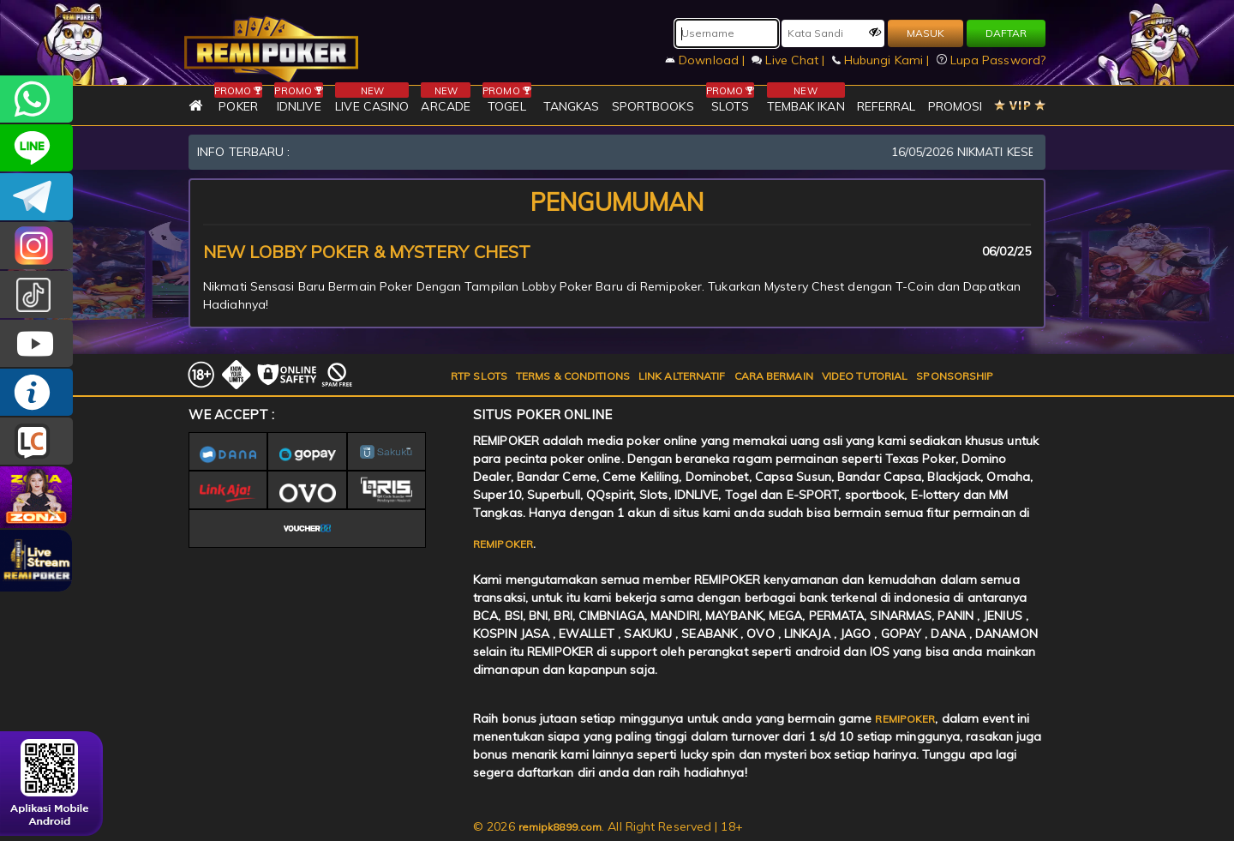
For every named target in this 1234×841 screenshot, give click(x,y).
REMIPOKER (503, 544)
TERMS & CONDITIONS (573, 375)
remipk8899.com (560, 826)
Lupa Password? (991, 60)
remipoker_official (36, 147)
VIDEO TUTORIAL (865, 375)
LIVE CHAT (36, 441)
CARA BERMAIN (773, 375)
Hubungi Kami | (882, 60)
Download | (706, 60)
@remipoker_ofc (36, 294)
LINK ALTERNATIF (682, 375)
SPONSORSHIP (954, 375)
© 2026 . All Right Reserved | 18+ (608, 826)
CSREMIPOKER (36, 245)
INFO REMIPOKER (36, 392)
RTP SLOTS (479, 375)
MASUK (925, 33)
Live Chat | (790, 60)
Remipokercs (36, 196)
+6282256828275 (36, 99)
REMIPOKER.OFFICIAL (36, 343)
